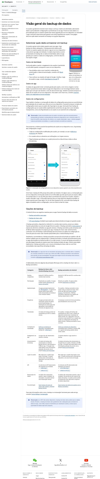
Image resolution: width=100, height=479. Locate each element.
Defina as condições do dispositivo (67, 327)
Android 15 (64, 476)
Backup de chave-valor (35, 218)
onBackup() (44, 368)
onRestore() (44, 370)
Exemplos (15, 10)
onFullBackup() (64, 368)
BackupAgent (44, 289)
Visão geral (5, 10)
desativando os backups (68, 282)
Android (25, 477)
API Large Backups (34, 221)
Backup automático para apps (37, 215)
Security (5, 6)
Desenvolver (50, 2)
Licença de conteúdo (70, 415)
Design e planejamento (42, 18)
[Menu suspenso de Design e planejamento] (43, 2)
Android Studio (93, 2)
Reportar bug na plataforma (91, 476)
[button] (10, 22)
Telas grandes (52, 477)
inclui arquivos (76, 226)
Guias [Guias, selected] (23, 10)
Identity (13, 6)
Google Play (63, 2)
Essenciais (19, 2)
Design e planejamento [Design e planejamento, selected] (34, 2)
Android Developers (30, 18)
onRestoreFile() (65, 370)
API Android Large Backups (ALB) (44, 257)
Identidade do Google (51, 79)
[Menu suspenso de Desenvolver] (56, 2)
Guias (63, 18)
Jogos (37, 476)
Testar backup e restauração (39, 394)
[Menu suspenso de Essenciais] (24, 2)
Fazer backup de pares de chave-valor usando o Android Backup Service (46, 386)
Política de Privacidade (48, 350)
